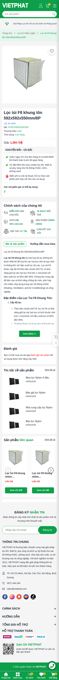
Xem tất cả (50, 370)
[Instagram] (12, 597)
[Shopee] (19, 597)
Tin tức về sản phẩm (19, 370)
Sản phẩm (18, 440)
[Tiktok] (33, 597)
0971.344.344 (13, 583)
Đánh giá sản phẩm (40, 355)
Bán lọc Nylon (33, 421)
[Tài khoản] (41, 5)
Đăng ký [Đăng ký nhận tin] (47, 530)
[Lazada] (26, 597)
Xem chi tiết (16, 490)
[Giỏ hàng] (47, 5)
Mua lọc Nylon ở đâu (37, 377)
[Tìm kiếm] (53, 14)
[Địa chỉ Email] (29, 530)
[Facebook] (5, 597)
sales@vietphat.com (17, 589)
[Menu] (54, 5)
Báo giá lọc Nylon (36, 392)
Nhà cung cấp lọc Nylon (39, 407)
